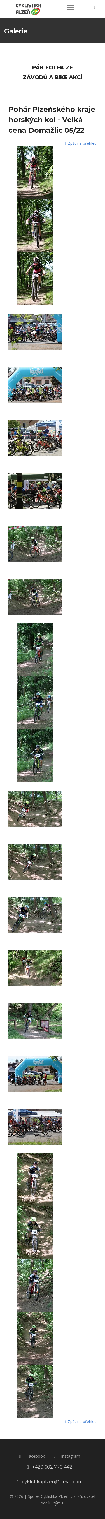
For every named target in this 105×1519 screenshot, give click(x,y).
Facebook (32, 1456)
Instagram (67, 1456)
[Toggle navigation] (70, 7)
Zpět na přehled (81, 143)
